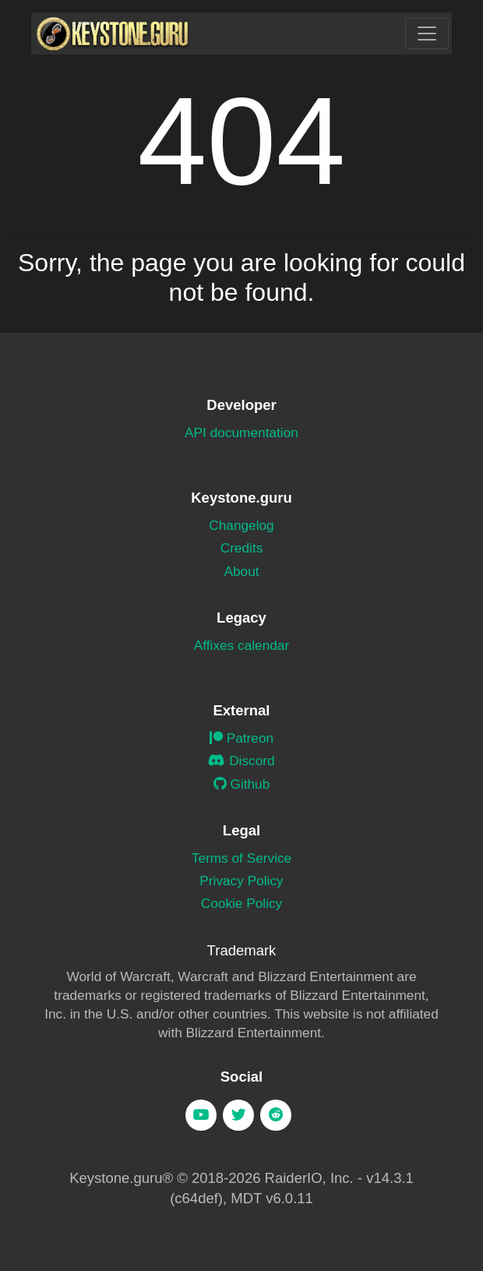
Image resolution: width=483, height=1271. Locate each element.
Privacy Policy (241, 880)
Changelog (241, 525)
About (241, 571)
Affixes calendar (241, 645)
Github (241, 784)
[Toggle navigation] (427, 33)
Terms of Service (241, 858)
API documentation (241, 432)
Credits (241, 548)
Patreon (241, 738)
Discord (241, 760)
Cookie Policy (242, 903)
